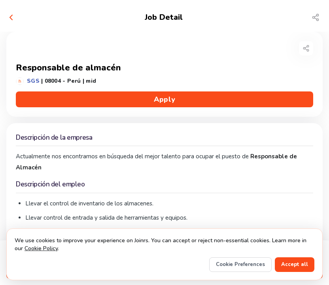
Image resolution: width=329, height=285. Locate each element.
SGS (33, 81)
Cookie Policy (41, 248)
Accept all (294, 264)
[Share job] (315, 17)
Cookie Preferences (240, 264)
